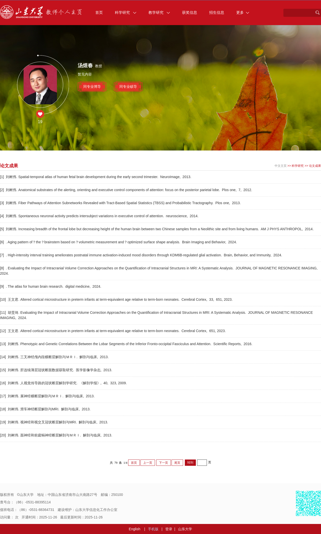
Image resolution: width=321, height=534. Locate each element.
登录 (168, 529)
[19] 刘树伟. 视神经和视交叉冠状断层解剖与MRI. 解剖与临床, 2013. (54, 422)
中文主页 (281, 166)
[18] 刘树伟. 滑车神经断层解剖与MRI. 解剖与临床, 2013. (46, 409)
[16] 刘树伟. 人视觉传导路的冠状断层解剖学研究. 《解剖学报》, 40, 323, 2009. (64, 383)
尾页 (177, 463)
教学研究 (159, 12)
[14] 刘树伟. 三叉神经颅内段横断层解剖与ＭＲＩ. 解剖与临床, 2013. (55, 357)
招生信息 (216, 12)
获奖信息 (189, 12)
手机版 (153, 529)
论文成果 (315, 166)
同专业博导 (92, 87)
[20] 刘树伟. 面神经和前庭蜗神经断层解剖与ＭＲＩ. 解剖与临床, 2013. (56, 435)
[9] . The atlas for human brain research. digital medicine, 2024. (51, 286)
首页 (99, 12)
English (134, 529)
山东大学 (185, 529)
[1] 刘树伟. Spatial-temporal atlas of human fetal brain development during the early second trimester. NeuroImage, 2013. (96, 177)
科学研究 (125, 12)
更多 (242, 12)
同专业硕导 (128, 87)
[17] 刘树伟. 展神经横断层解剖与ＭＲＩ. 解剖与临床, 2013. (48, 396)
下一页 (163, 463)
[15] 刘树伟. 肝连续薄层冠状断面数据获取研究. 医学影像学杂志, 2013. (56, 370)
